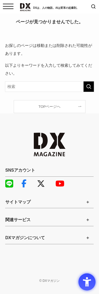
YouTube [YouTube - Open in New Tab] (58, 184)
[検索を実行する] (88, 86)
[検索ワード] (49, 86)
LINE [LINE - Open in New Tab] (8, 184)
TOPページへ (50, 107)
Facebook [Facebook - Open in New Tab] (23, 184)
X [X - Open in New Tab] (41, 184)
